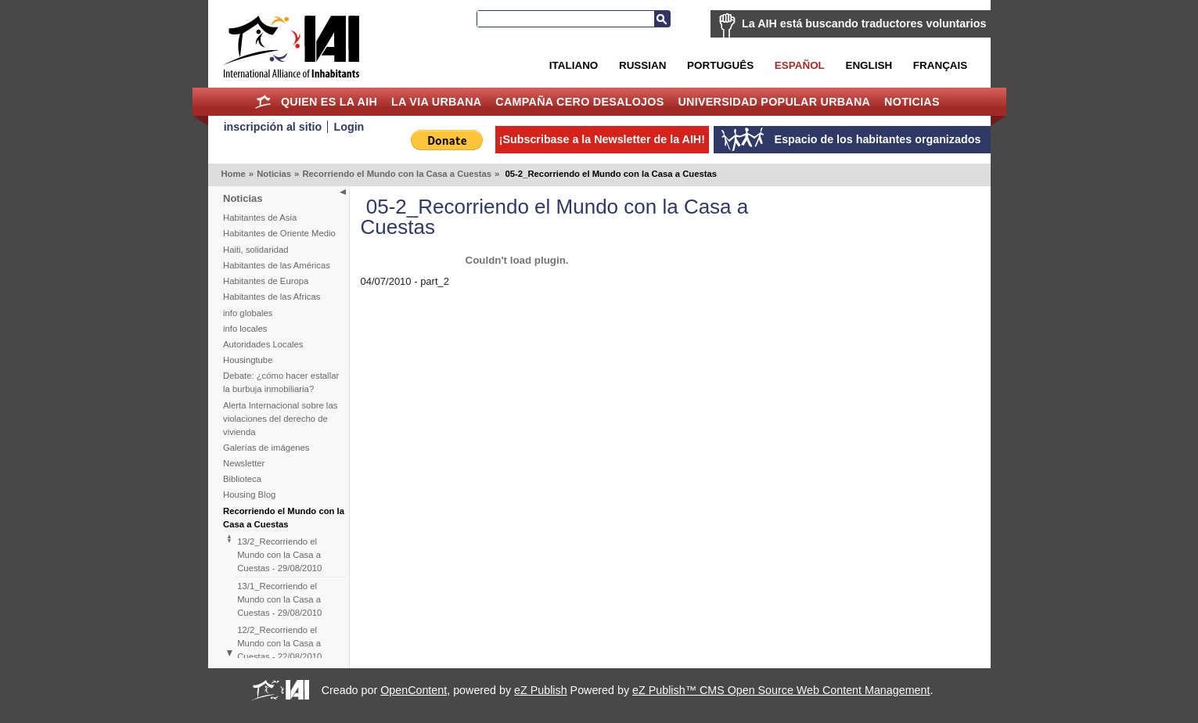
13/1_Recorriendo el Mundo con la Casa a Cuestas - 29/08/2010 (279, 599)
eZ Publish (540, 690)
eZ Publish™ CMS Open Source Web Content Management (781, 690)
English (868, 65)
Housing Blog (249, 494)
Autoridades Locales (263, 344)
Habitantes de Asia (260, 217)
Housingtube (247, 360)
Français (940, 65)
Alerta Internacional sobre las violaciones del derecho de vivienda (280, 419)
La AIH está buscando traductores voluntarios (864, 23)
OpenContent (413, 690)
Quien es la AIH (329, 101)
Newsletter (243, 463)
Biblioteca (242, 479)
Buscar (662, 19)
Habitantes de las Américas (276, 265)
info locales (245, 328)
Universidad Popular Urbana (774, 101)
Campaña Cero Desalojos (579, 101)
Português (720, 65)
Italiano (573, 65)
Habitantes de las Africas (271, 296)
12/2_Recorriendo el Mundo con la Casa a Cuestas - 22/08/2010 (279, 643)
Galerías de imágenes (266, 447)
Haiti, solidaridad (256, 249)
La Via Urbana (436, 101)
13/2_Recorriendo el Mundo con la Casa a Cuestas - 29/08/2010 (279, 555)
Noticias (912, 101)
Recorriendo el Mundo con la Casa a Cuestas (396, 173)
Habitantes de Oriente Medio (279, 233)
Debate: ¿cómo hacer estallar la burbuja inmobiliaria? (281, 382)
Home (262, 102)
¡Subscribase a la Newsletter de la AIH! (602, 139)
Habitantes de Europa (265, 281)
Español (800, 65)
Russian (642, 65)
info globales (247, 313)
